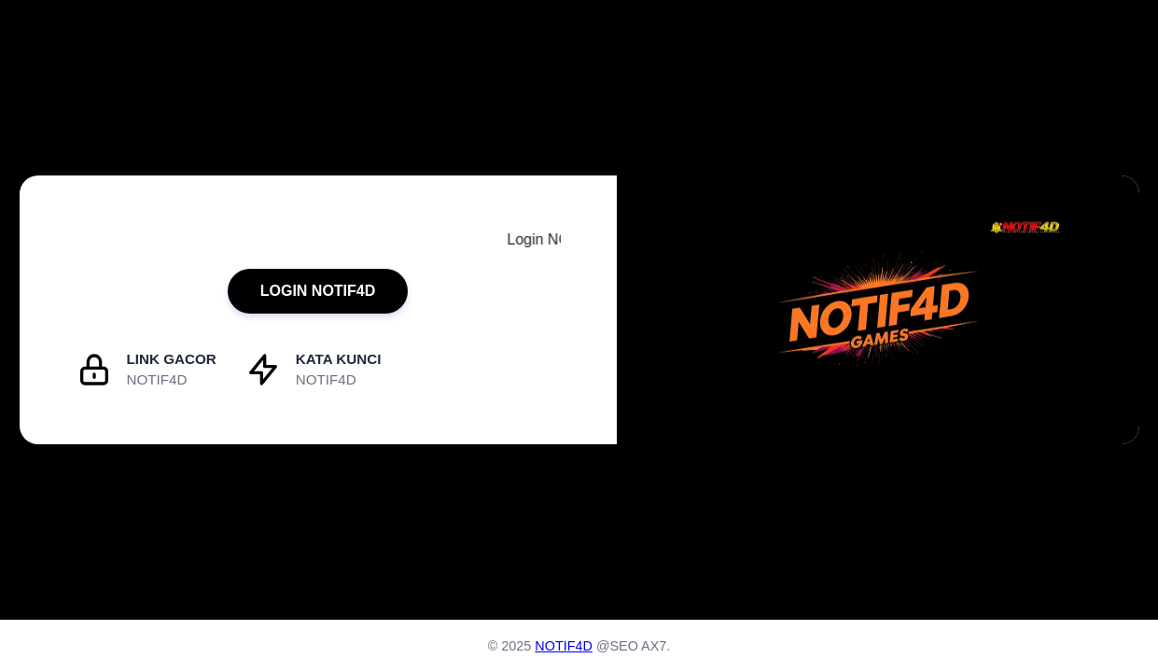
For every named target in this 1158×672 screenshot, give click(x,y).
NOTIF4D (564, 645)
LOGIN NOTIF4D (318, 291)
